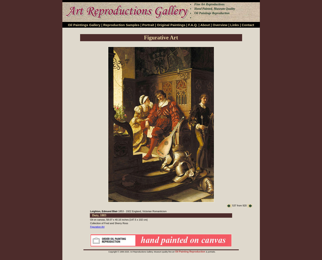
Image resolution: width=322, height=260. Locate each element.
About (205, 25)
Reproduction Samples (121, 25)
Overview (220, 25)
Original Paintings (171, 25)
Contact (248, 25)
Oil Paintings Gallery (84, 25)
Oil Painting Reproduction (190, 251)
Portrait (148, 25)
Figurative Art (97, 226)
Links (234, 25)
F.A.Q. (193, 25)
